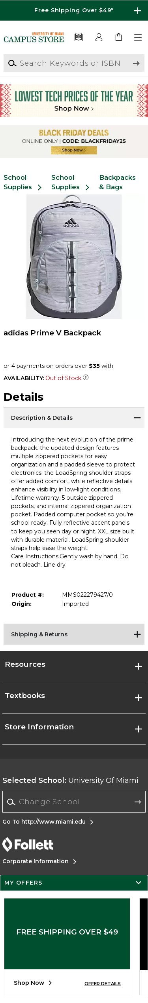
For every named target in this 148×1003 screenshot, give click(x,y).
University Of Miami (70, 780)
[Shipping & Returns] (74, 633)
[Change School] (74, 802)
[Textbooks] (79, 37)
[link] (119, 37)
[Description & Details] (74, 416)
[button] (138, 37)
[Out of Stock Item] (85, 378)
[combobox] (74, 802)
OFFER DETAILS (102, 983)
